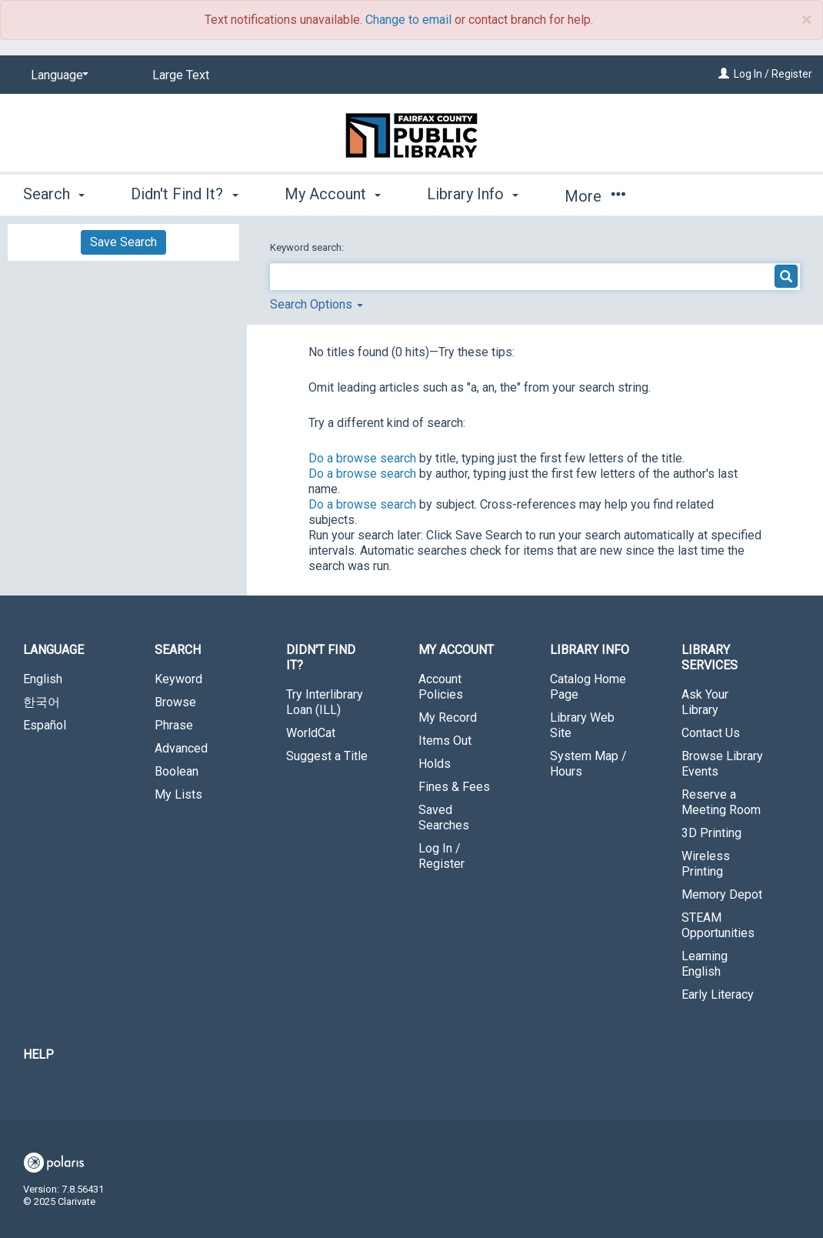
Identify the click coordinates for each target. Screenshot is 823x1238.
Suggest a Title (327, 756)
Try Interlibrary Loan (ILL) (324, 702)
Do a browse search (362, 458)
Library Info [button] (472, 194)
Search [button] (54, 194)
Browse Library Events (722, 764)
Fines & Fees (454, 786)
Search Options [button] (316, 304)
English (42, 679)
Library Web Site (582, 725)
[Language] (57, 75)
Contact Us (710, 733)
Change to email (408, 19)
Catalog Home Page (588, 687)
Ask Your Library (704, 702)
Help (38, 1054)
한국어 (41, 702)
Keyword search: (308, 247)
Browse (175, 702)
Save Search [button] (123, 242)
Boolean (176, 771)
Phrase (174, 725)
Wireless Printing (705, 864)
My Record (447, 717)
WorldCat (310, 733)
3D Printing (711, 833)
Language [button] (53, 649)
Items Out (444, 740)
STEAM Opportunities (718, 925)
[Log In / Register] (723, 74)
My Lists (178, 794)
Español (44, 725)
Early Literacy (717, 994)
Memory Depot (721, 894)
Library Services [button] (709, 657)
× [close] (806, 20)
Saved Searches (443, 818)
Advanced (181, 748)
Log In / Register (773, 74)
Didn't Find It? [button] (184, 194)
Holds (434, 763)
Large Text (180, 75)
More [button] (595, 196)
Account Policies (440, 687)
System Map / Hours (588, 764)
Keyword (178, 679)
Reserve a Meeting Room (721, 802)
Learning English (704, 964)
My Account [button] (333, 194)
